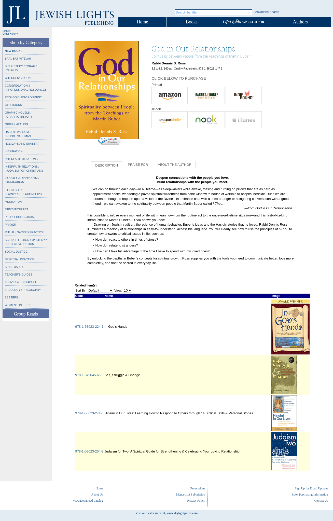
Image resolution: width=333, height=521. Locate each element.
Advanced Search (267, 12)
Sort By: (80, 290)
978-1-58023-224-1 (89, 326)
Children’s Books (18, 77)
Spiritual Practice (19, 259)
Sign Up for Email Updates (311, 488)
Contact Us (321, 500)
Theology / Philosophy (23, 289)
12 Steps (11, 297)
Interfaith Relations (21, 158)
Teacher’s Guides (18, 274)
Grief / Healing (16, 124)
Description (106, 165)
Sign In (6, 31)
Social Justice (16, 251)
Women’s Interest (19, 305)
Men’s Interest (16, 209)
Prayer (10, 224)
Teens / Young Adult (20, 282)
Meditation (13, 201)
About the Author (174, 165)
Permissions (197, 488)
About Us (97, 494)
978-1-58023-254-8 (89, 451)
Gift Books (13, 104)
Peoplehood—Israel (21, 216)
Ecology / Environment (23, 97)
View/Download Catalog (88, 500)
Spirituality (14, 266)
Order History (10, 33)
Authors (300, 21)
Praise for (138, 165)
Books (192, 21)
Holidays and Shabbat (22, 143)
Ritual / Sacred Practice (24, 232)
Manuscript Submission (190, 494)
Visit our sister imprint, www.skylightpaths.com (166, 513)
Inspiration (13, 151)
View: (118, 290)
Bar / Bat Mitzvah (18, 58)
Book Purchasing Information (310, 494)
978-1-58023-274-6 (89, 413)
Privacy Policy (196, 500)
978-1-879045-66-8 (89, 375)
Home (142, 21)
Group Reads (26, 314)
